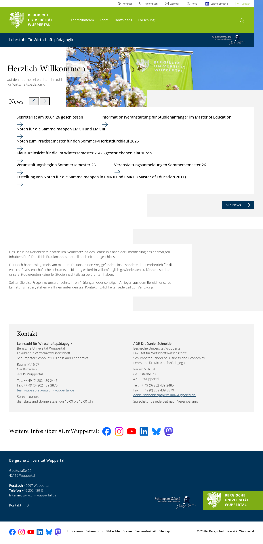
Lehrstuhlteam (82, 20)
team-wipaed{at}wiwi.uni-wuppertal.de (45, 390)
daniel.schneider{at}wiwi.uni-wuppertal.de (164, 395)
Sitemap (164, 531)
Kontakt (15, 505)
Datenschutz (94, 531)
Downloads (123, 20)
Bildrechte (113, 531)
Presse (127, 531)
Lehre (104, 20)
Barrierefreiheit (145, 531)
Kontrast (127, 3)
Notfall (195, 3)
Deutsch (245, 3)
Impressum (75, 531)
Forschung (146, 20)
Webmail (174, 3)
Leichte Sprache (219, 3)
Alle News (234, 205)
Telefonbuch (151, 3)
